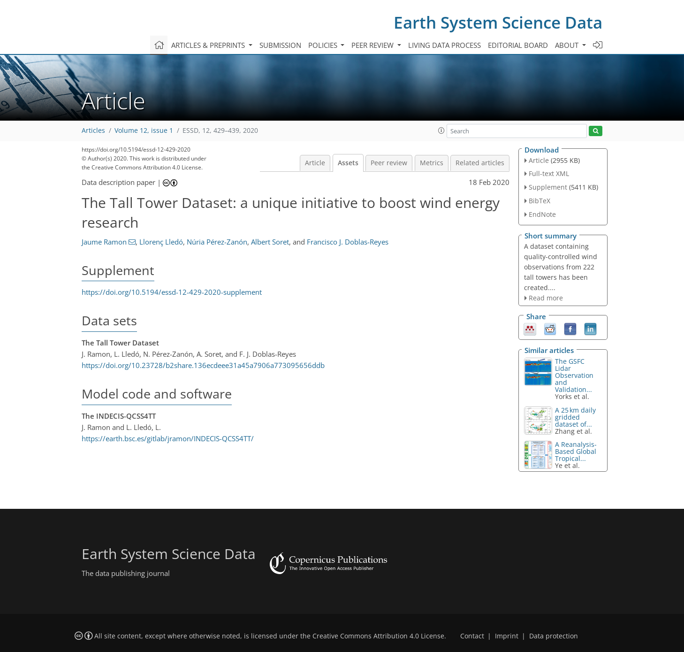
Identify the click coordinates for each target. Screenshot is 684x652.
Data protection (553, 636)
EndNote (542, 214)
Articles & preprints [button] (209, 45)
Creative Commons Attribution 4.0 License (378, 636)
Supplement (548, 187)
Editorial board (518, 45)
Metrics (431, 163)
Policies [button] (323, 45)
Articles (93, 130)
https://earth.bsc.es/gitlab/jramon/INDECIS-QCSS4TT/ (168, 438)
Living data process (444, 45)
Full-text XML (549, 173)
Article (315, 163)
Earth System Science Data (498, 22)
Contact (472, 636)
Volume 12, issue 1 (143, 130)
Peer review (389, 163)
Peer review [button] (373, 45)
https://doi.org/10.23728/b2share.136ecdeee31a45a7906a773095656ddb (203, 365)
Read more (546, 297)
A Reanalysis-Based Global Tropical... (576, 451)
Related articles (480, 163)
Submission (280, 45)
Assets (348, 163)
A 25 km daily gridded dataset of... (575, 417)
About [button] (567, 45)
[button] (441, 130)
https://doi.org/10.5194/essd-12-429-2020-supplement (172, 292)
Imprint (506, 636)
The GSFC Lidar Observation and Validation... (574, 375)
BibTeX (539, 200)
